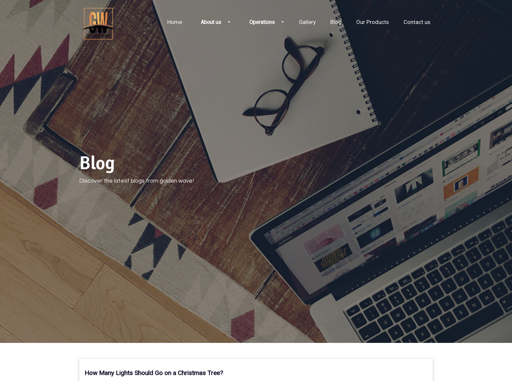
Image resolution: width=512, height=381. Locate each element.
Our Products (372, 22)
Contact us (417, 22)
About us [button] (211, 22)
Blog (335, 22)
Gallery (307, 22)
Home (174, 22)
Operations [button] (262, 22)
